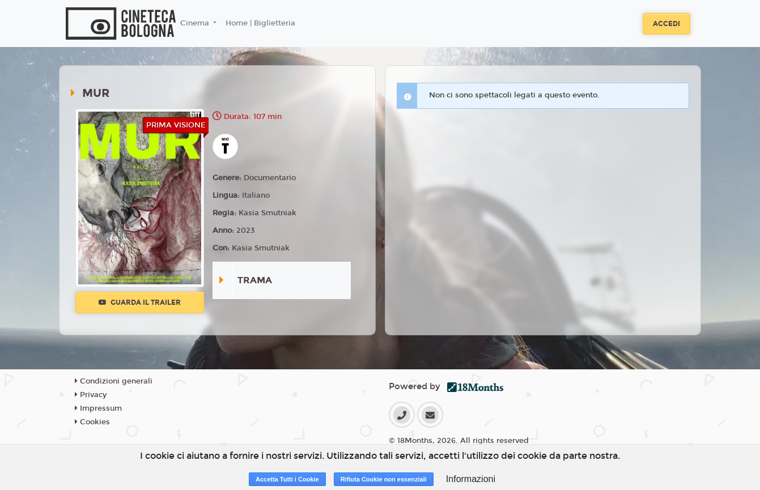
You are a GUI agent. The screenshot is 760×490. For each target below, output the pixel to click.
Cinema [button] (195, 23)
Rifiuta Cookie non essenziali (384, 479)
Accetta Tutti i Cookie (287, 479)
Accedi (666, 24)
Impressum (98, 408)
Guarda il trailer (140, 302)
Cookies (92, 422)
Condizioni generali (113, 381)
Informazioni (470, 479)
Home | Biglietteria (260, 23)
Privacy (91, 394)
